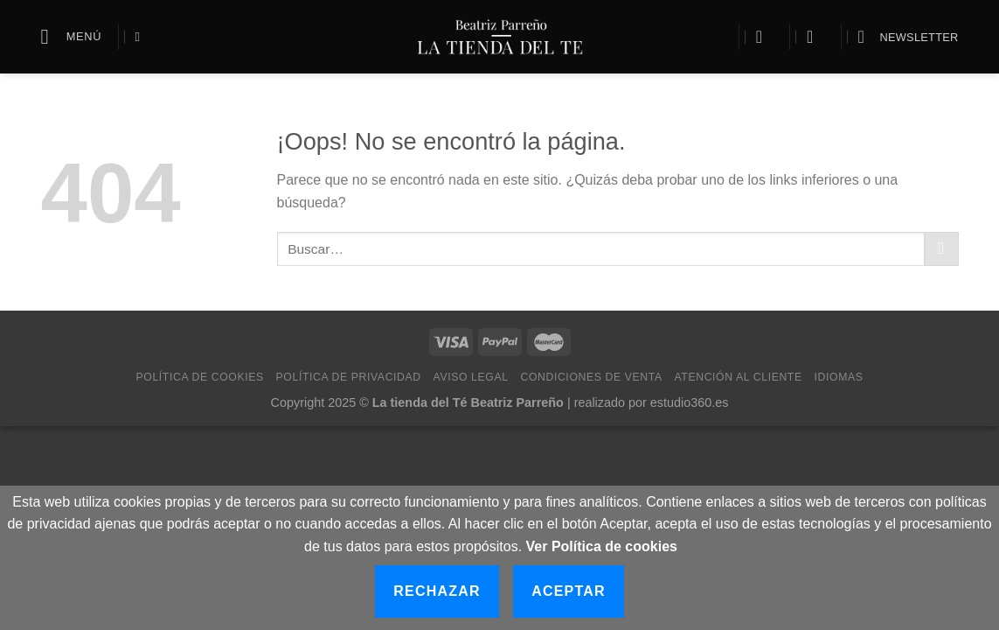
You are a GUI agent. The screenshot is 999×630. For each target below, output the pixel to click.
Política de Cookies (200, 377)
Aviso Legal (471, 377)
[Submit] (942, 249)
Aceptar (568, 591)
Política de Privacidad (348, 377)
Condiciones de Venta (591, 377)
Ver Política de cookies (601, 546)
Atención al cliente (737, 377)
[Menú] (71, 36)
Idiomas (839, 377)
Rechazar (436, 591)
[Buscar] (141, 36)
